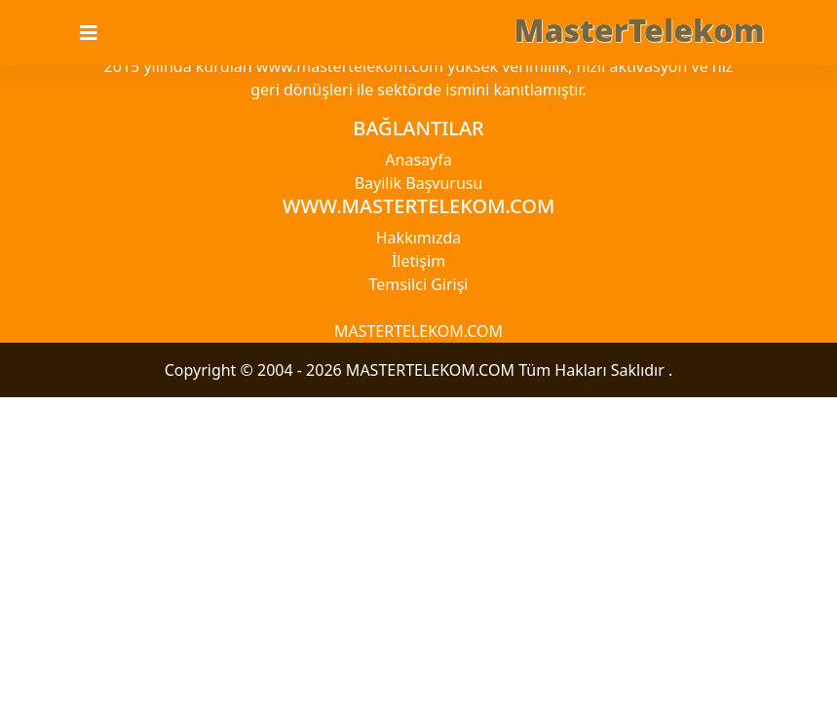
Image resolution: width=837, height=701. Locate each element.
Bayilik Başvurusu (419, 183)
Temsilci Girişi (419, 284)
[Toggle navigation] (100, 33)
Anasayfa (418, 159)
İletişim (418, 261)
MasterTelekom (639, 30)
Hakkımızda (418, 237)
